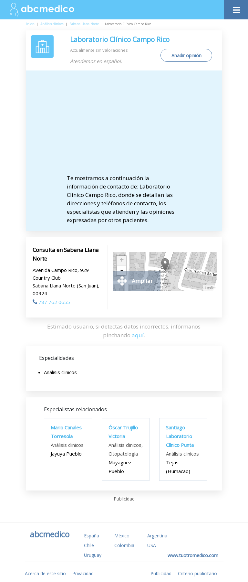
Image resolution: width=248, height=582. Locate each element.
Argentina (157, 536)
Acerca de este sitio (45, 573)
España (91, 536)
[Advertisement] (129, 125)
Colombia (124, 545)
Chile (89, 545)
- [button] (121, 270)
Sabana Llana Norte (84, 24)
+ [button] (121, 260)
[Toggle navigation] (236, 8)
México (121, 536)
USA (151, 545)
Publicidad (160, 573)
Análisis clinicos (51, 24)
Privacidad (83, 573)
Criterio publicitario (197, 573)
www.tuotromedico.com (193, 555)
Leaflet (210, 288)
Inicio (30, 24)
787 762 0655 (51, 302)
